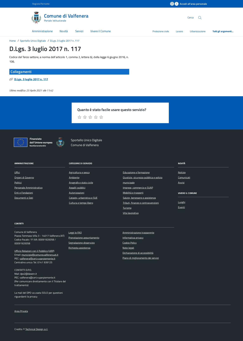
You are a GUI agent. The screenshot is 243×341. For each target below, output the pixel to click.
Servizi (79, 31)
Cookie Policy (130, 243)
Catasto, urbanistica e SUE (83, 198)
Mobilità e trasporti (133, 193)
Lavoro (179, 31)
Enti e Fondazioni (23, 193)
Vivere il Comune (100, 31)
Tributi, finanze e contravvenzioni (141, 203)
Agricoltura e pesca (79, 172)
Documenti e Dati (23, 198)
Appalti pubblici (77, 187)
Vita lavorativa (131, 213)
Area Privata (21, 311)
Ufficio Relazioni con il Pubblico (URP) (34, 251)
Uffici (17, 172)
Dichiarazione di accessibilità (138, 253)
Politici (18, 182)
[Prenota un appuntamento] (172, 4)
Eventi (181, 207)
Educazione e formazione (136, 172)
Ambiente (74, 177)
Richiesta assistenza (79, 248)
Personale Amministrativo (28, 187)
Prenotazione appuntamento (83, 238)
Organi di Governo (24, 177)
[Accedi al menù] (15, 17)
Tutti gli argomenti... (223, 31)
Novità (64, 31)
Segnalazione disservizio (81, 243)
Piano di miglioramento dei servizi (141, 258)
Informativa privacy (133, 238)
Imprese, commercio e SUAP (138, 187)
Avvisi (181, 182)
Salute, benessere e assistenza (139, 198)
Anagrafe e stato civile (81, 182)
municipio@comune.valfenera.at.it (40, 255)
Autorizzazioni (76, 193)
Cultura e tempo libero (81, 203)
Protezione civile (160, 31)
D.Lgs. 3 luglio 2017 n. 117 (31, 79)
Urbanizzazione (198, 31)
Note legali (128, 248)
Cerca (191, 17)
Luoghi (181, 202)
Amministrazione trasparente (138, 232)
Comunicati (184, 177)
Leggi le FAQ (75, 232)
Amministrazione (42, 31)
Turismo (127, 208)
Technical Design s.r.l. (36, 329)
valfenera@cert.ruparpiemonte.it (37, 258)
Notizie (182, 172)
